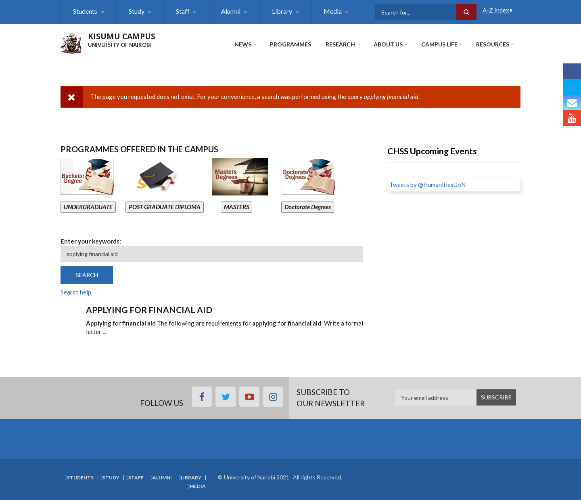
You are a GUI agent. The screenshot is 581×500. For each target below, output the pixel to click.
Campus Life (439, 44)
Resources (492, 44)
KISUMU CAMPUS (121, 36)
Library (282, 11)
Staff (183, 11)
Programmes (290, 44)
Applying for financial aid (149, 310)
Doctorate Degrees (307, 206)
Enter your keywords (90, 241)
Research (340, 44)
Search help (76, 292)
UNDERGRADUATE (88, 206)
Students (85, 11)
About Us (388, 44)
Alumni (230, 11)
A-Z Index (497, 10)
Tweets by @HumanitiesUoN (427, 184)
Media (333, 11)
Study (136, 11)
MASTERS (236, 206)
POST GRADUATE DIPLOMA (165, 206)
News (242, 44)
